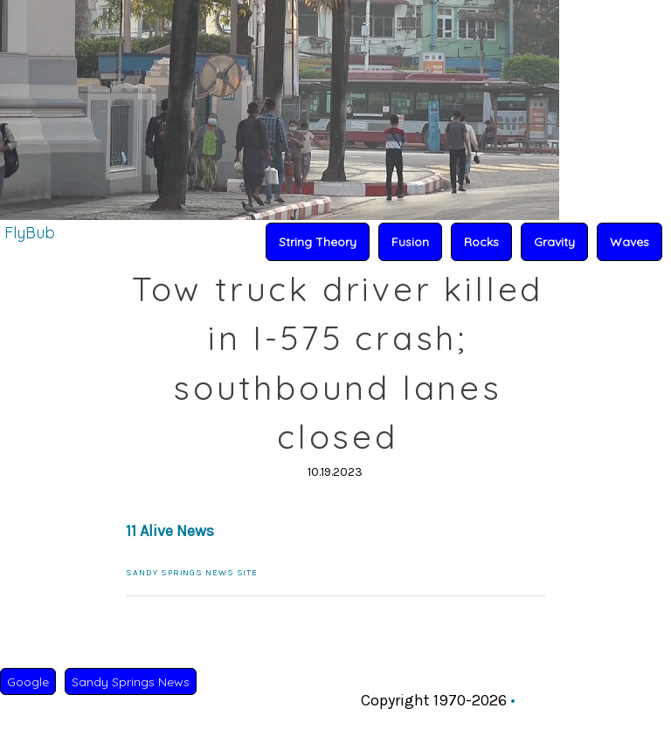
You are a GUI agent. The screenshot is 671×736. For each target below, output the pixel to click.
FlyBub (29, 233)
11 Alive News (170, 530)
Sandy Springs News (131, 682)
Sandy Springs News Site (192, 572)
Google (28, 682)
